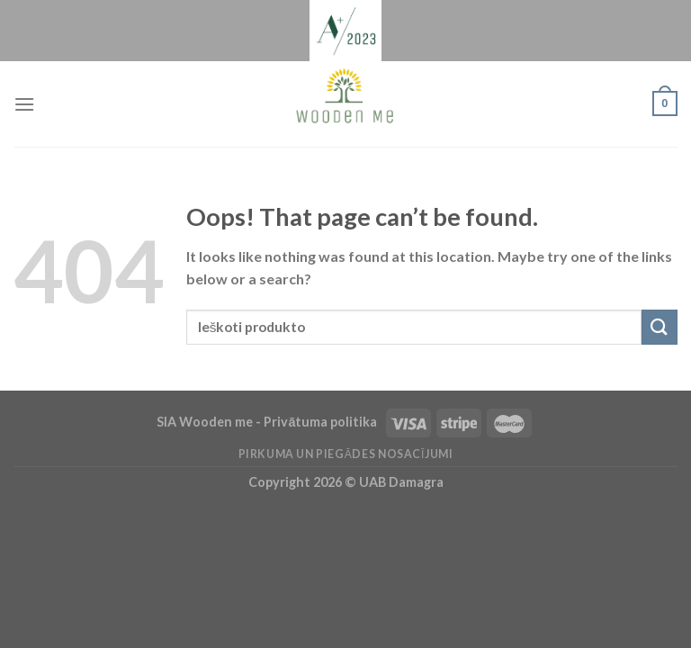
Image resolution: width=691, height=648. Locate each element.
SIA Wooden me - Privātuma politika (268, 421)
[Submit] (660, 327)
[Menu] (24, 104)
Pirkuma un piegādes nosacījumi (345, 454)
